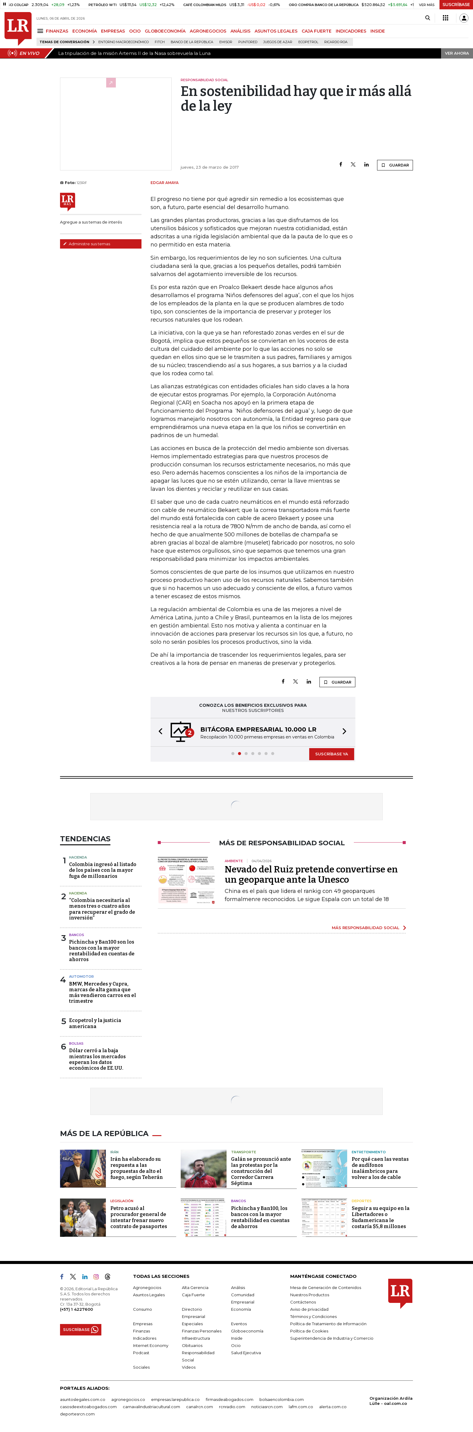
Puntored (247, 42)
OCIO (135, 31)
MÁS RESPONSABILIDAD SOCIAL (365, 927)
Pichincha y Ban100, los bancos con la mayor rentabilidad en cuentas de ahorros (260, 1217)
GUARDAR (395, 165)
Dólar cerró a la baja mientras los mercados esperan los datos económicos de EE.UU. (97, 1059)
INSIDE (377, 31)
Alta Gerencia (195, 1287)
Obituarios (192, 1345)
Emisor (225, 42)
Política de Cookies (309, 1331)
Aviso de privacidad (309, 1309)
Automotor (81, 976)
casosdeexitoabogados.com (88, 1406)
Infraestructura (196, 1338)
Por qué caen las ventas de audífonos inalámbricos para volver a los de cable (380, 1168)
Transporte (243, 1152)
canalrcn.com (199, 1406)
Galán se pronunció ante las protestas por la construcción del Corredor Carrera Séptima (261, 1171)
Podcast (141, 1352)
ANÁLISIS (240, 31)
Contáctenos (303, 1302)
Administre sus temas (86, 243)
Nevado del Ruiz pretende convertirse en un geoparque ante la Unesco (311, 874)
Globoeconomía (247, 1331)
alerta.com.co (333, 1406)
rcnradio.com (232, 1406)
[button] (159, 732)
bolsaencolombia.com (281, 1399)
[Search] (428, 18)
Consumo (142, 1309)
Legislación (121, 1201)
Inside (237, 1338)
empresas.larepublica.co (175, 1399)
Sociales (141, 1367)
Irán (114, 1152)
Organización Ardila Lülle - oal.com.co (391, 1401)
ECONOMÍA (84, 31)
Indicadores (144, 1338)
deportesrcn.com (77, 1413)
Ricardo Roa (336, 42)
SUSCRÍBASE (456, 4)
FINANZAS (57, 31)
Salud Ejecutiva (246, 1352)
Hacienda (78, 857)
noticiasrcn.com (267, 1406)
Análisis (238, 1287)
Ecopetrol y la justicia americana (95, 1023)
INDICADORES (351, 31)
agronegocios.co (128, 1399)
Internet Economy (150, 1345)
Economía (241, 1309)
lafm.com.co (301, 1406)
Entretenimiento (369, 1152)
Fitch (160, 42)
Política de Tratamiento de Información (328, 1323)
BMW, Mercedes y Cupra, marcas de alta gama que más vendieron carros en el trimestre (102, 992)
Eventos (239, 1323)
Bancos (76, 935)
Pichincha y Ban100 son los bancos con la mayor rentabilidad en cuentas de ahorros (102, 950)
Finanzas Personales (201, 1331)
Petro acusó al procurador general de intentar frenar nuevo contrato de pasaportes (138, 1217)
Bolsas (76, 1043)
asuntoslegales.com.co (82, 1399)
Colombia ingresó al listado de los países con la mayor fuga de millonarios (102, 870)
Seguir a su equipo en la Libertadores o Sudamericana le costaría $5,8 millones (381, 1217)
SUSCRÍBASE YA (331, 753)
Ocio (236, 1345)
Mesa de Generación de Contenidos (325, 1287)
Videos (188, 1367)
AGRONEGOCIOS (208, 31)
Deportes (362, 1201)
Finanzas (141, 1331)
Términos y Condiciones (313, 1316)
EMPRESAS (113, 31)
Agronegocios (147, 1287)
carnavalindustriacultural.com (151, 1406)
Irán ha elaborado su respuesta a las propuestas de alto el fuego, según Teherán (136, 1168)
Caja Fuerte (193, 1294)
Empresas (142, 1323)
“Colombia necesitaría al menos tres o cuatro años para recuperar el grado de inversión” (102, 909)
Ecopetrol (308, 42)
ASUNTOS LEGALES (276, 31)
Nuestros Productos (309, 1294)
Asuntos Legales (149, 1294)
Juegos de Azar (277, 42)
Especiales (192, 1323)
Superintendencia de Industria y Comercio (331, 1338)
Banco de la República (192, 42)
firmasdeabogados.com (229, 1399)
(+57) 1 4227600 (76, 1309)
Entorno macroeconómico (123, 42)
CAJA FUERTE (317, 31)
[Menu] (41, 31)
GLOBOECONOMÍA (165, 31)
